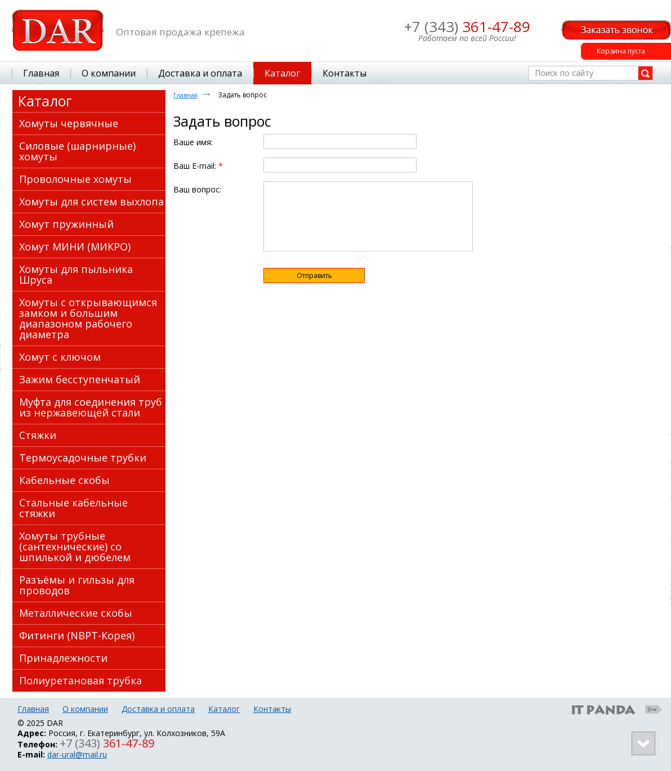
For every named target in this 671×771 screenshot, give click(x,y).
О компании (85, 708)
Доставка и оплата (158, 708)
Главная (185, 95)
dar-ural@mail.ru (77, 754)
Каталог (45, 100)
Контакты (272, 708)
